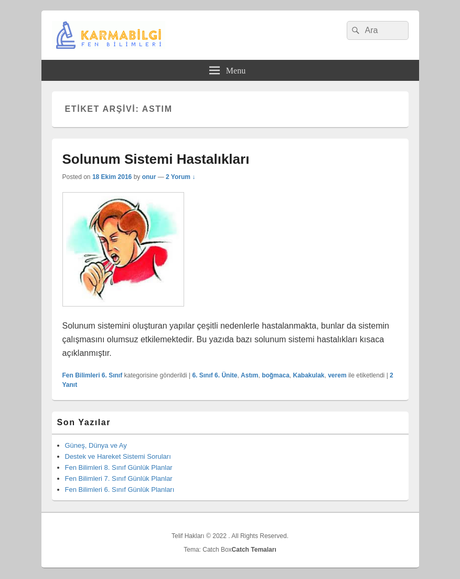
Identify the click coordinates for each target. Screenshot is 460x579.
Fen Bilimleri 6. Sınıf (92, 375)
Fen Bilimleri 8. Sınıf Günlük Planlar (119, 467)
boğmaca (276, 375)
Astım (249, 375)
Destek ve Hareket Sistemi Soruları (118, 456)
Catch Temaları (254, 549)
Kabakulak (308, 375)
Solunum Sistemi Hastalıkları (156, 159)
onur (149, 177)
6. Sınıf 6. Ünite (214, 375)
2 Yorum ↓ (180, 177)
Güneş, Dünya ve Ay (96, 445)
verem (337, 375)
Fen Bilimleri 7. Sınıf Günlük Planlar (119, 478)
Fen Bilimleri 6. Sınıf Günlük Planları (120, 489)
